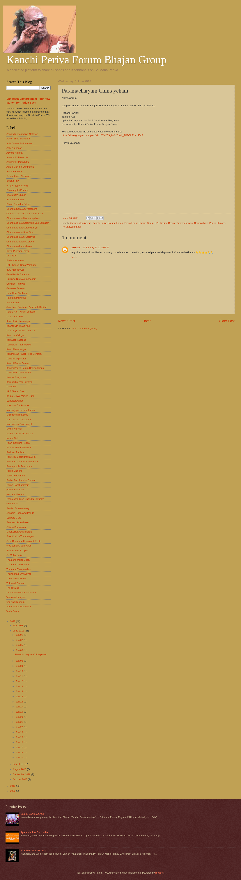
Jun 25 (20, 737)
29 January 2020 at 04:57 (95, 247)
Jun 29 (20, 752)
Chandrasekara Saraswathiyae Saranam (27, 222)
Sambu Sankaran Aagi (18, 508)
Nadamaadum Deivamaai (19, 433)
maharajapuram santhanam (20, 410)
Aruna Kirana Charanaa (18, 176)
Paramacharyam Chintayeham (192, 223)
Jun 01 (20, 635)
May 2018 (18, 625)
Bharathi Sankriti (15, 199)
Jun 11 (20, 676)
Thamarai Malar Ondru (18, 559)
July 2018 (18, 764)
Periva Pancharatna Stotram (21, 480)
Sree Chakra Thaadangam (20, 536)
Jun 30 (20, 757)
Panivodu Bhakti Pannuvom (21, 456)
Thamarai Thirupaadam (18, 569)
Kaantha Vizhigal (15, 335)
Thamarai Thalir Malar (18, 564)
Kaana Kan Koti (14, 316)
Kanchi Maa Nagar (16, 349)
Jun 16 (20, 701)
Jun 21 (20, 722)
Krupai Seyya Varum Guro (20, 396)
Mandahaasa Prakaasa (18, 419)
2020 (13, 790)
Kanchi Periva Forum (104, 223)
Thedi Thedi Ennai (16, 578)
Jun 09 (20, 666)
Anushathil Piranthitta (17, 162)
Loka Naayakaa (14, 400)
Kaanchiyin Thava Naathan (20, 330)
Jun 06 (20, 650)
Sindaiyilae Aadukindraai (19, 531)
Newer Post (66, 321)
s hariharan (12, 503)
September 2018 (22, 774)
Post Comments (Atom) (84, 328)
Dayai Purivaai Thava (17, 251)
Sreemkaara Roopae (17, 550)
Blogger (159, 872)
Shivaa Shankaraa (16, 527)
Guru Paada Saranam (17, 274)
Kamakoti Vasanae (16, 339)
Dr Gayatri (11, 255)
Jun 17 (20, 706)
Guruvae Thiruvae (15, 283)
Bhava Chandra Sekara (18, 204)
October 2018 (20, 779)
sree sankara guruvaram (19, 545)
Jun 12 (20, 681)
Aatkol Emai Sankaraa (18, 138)
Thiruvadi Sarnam (15, 583)
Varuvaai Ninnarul (15, 602)
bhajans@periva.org (80, 223)
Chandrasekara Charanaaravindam (24, 213)
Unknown (76, 247)
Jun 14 (20, 691)
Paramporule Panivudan (19, 466)
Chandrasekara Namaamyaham (23, 218)
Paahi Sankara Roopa (18, 442)
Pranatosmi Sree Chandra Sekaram (25, 499)
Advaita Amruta (14, 152)
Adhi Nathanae (14, 148)
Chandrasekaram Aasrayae (20, 236)
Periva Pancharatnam (17, 485)
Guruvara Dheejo (15, 288)
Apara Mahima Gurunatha (20, 166)
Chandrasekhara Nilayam (19, 246)
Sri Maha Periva (14, 555)
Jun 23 (20, 732)
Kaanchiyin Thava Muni (18, 325)
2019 (13, 786)
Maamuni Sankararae (17, 405)
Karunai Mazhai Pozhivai (19, 382)
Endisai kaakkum (15, 260)
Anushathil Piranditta (17, 157)
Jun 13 (20, 686)
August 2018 (20, 769)
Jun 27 (20, 747)
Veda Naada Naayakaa (18, 606)
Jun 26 (20, 742)
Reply (74, 257)
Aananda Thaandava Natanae (22, 134)
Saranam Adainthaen (17, 522)
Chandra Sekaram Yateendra (21, 208)
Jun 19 (20, 711)
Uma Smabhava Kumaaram (21, 592)
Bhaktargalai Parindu (17, 190)
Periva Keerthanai (71, 226)
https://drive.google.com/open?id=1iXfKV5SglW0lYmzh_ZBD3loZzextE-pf (102, 135)
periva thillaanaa (15, 489)
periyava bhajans (15, 494)
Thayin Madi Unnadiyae (18, 573)
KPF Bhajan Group (165, 223)
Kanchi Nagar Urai (16, 358)
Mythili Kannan (14, 428)
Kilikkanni (11, 386)
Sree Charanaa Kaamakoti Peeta (23, 541)
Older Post (227, 321)
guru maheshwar (15, 269)
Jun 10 (20, 671)
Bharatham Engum (16, 195)
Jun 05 (20, 645)
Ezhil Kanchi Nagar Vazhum (21, 265)
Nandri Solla (12, 438)
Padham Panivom (15, 452)
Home (147, 321)
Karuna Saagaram (16, 377)
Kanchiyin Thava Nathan (19, 372)
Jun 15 (20, 696)
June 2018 (19, 630)
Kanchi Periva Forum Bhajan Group (86, 60)
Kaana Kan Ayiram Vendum (20, 311)
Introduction (12, 302)
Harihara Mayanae (16, 297)
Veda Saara (12, 611)
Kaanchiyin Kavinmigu (18, 321)
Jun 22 (20, 727)
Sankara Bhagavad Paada (20, 513)
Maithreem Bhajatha (17, 414)
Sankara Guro (13, 517)
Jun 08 (20, 660)
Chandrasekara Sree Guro (20, 232)
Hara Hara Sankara (16, 293)
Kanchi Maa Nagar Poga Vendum (24, 353)
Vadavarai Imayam (16, 597)
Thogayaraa (12, 587)
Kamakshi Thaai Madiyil (18, 344)
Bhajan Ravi (12, 180)
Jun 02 (20, 640)
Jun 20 (20, 717)
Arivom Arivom (14, 171)
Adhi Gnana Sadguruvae (19, 143)
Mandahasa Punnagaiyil (19, 424)
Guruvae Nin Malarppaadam (21, 279)
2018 (13, 621)
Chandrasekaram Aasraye (20, 241)
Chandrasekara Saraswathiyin (22, 227)
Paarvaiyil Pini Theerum (18, 447)
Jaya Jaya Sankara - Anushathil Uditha (26, 307)
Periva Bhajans (217, 223)
